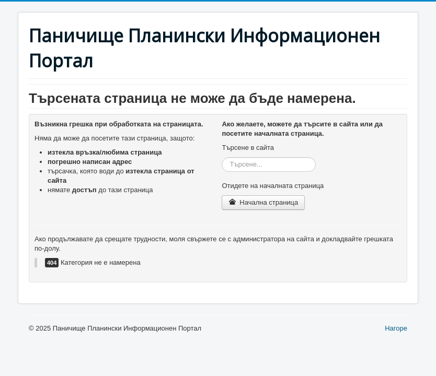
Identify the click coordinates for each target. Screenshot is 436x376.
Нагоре (396, 328)
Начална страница (263, 202)
